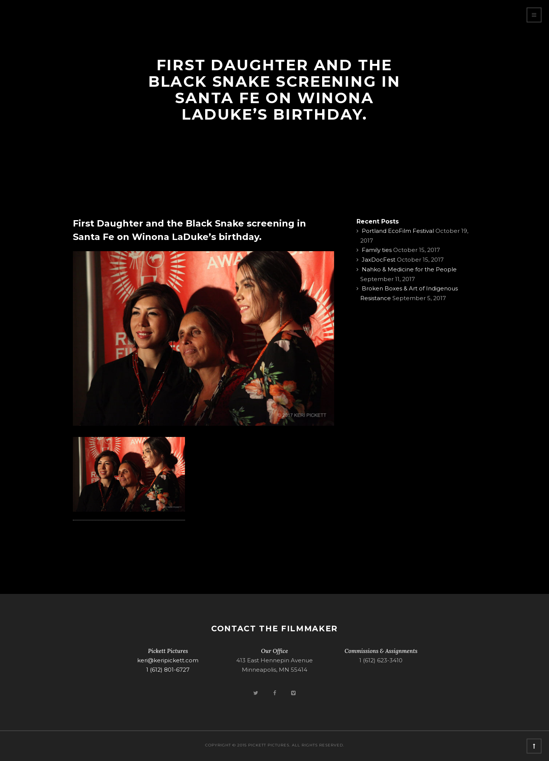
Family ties (377, 249)
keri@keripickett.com (167, 660)
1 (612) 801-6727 (167, 669)
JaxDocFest (378, 259)
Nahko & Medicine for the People (409, 269)
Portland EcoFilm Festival (398, 230)
